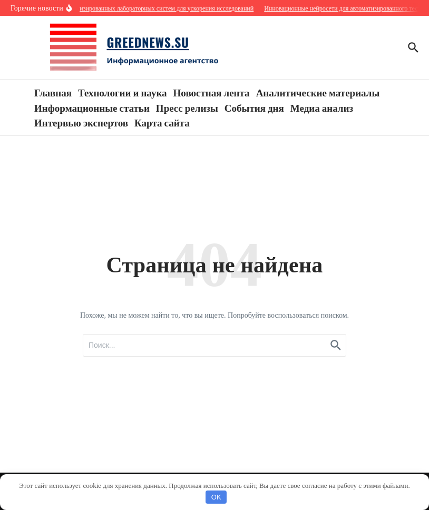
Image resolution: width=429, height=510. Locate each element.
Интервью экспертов (81, 122)
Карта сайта (162, 122)
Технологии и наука (122, 92)
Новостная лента (211, 92)
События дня (254, 107)
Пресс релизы (187, 107)
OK (216, 497)
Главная (53, 92)
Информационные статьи (92, 107)
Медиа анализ (321, 107)
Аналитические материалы (318, 92)
